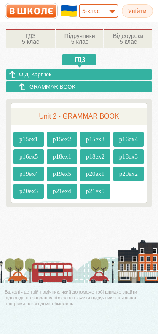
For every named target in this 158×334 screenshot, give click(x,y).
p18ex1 (62, 156)
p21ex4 (62, 191)
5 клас (30, 38)
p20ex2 (128, 173)
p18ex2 (95, 156)
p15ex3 (95, 139)
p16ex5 (28, 156)
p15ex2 (62, 139)
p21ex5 (95, 191)
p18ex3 (128, 156)
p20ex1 (95, 173)
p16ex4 (128, 139)
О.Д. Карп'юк (35, 74)
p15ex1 (28, 139)
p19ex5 (62, 173)
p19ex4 (28, 173)
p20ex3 (28, 191)
